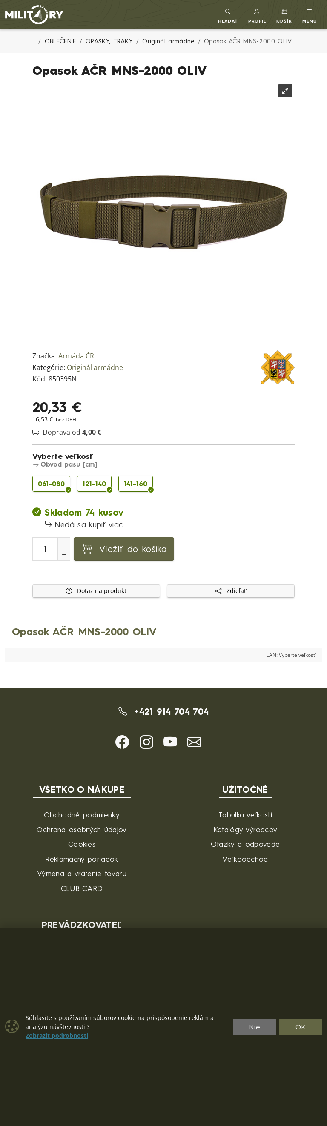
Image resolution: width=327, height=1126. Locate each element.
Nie (255, 1027)
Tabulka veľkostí (245, 814)
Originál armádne (95, 367)
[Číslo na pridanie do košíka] (45, 549)
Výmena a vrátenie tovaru (81, 873)
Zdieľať (230, 591)
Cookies (81, 843)
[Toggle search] (228, 15)
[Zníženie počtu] (63, 555)
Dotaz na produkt (96, 591)
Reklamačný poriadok (81, 858)
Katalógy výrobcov (245, 829)
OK (300, 1027)
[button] (257, 15)
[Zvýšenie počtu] (63, 543)
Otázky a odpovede (245, 843)
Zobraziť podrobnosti (57, 1036)
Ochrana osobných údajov (81, 829)
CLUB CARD (82, 888)
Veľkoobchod (245, 858)
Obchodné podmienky (82, 814)
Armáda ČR (76, 356)
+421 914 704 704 (163, 711)
